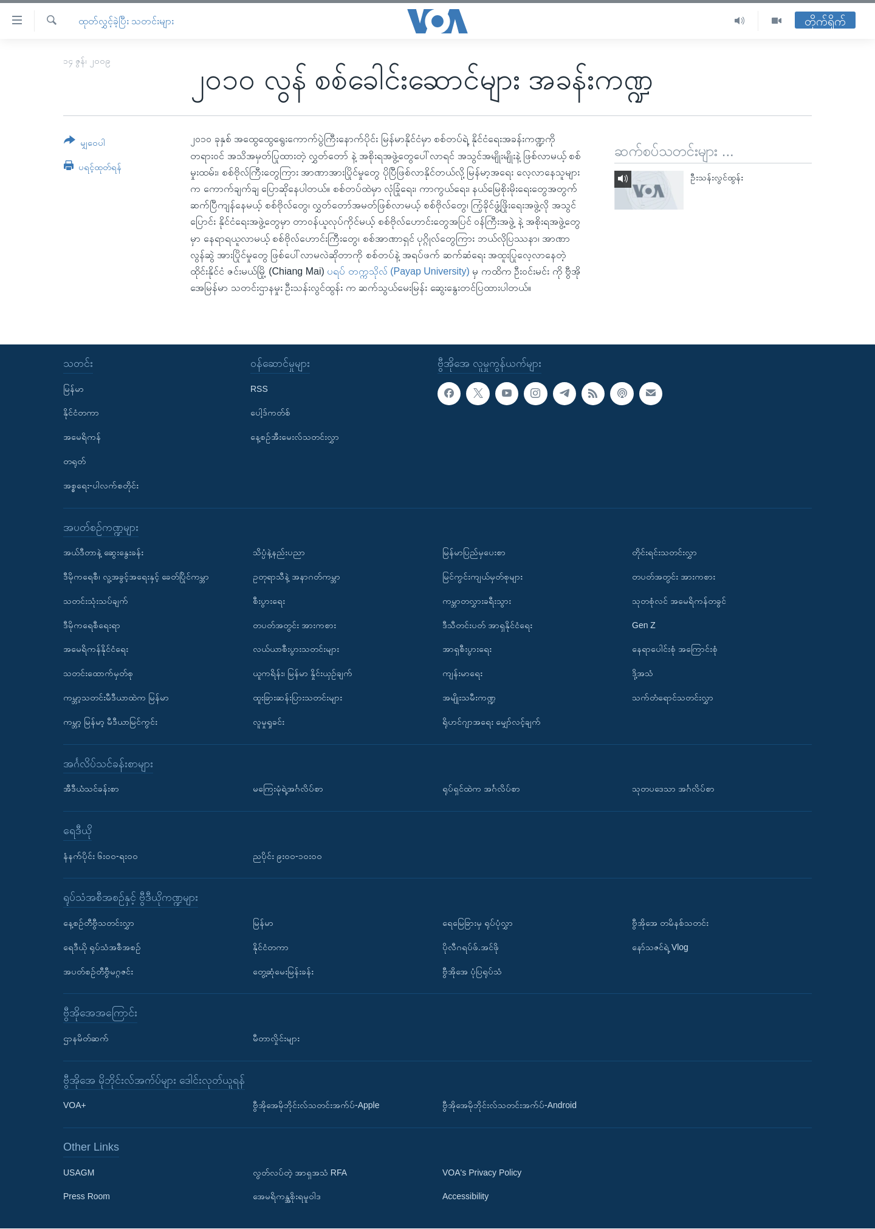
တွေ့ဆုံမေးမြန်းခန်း (283, 971)
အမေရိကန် (82, 437)
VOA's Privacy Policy (481, 1172)
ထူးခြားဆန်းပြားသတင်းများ (297, 697)
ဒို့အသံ (642, 673)
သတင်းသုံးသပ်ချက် (95, 601)
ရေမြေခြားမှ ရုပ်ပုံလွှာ (477, 923)
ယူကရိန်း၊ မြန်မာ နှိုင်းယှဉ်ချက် (302, 673)
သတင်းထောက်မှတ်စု (98, 673)
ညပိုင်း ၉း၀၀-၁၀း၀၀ (287, 856)
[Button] (84, 144)
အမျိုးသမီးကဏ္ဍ (469, 697)
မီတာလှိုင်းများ (276, 1038)
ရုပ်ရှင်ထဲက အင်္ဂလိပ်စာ (481, 788)
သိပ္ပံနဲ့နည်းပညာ (279, 552)
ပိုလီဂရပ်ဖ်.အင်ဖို (470, 947)
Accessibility (465, 1197)
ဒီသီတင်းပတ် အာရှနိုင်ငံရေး (487, 625)
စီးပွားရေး (269, 601)
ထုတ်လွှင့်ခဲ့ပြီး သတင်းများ (126, 21)
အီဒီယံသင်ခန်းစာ (91, 788)
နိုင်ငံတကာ (81, 413)
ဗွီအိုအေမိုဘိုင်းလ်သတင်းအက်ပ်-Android (509, 1106)
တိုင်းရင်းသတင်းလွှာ (664, 552)
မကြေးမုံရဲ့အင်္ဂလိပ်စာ (288, 788)
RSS (259, 389)
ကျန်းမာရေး (462, 673)
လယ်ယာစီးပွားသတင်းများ (296, 649)
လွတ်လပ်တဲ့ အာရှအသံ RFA (300, 1172)
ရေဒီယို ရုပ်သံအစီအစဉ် (102, 947)
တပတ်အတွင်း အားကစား (294, 625)
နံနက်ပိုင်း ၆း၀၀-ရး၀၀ (100, 856)
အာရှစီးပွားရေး (467, 649)
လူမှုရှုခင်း (268, 722)
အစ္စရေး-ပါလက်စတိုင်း (101, 485)
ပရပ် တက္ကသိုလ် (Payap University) (398, 271)
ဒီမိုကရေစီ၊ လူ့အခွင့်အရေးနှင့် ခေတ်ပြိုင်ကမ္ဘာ (136, 576)
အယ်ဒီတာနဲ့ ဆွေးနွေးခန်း (103, 552)
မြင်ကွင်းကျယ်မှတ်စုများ (482, 576)
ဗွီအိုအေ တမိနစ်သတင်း (670, 923)
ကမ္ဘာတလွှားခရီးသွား (476, 601)
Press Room (86, 1197)
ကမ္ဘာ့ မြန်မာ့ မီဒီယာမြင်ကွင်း (110, 722)
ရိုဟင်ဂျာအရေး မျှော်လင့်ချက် (491, 722)
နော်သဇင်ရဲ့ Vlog (660, 947)
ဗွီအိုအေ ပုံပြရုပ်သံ (472, 971)
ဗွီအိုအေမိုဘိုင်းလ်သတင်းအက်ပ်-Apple (316, 1106)
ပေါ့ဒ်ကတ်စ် (270, 413)
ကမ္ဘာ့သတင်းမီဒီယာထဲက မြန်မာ (116, 697)
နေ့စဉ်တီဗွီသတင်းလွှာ (98, 923)
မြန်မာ (73, 389)
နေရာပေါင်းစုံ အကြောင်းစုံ (675, 649)
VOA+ (74, 1106)
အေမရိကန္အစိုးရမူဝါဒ (287, 1197)
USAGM (78, 1172)
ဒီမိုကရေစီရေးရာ (91, 625)
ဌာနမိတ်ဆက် (86, 1038)
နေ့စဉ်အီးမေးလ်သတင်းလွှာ (294, 437)
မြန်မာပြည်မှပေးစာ (474, 552)
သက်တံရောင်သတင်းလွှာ (672, 697)
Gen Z (644, 625)
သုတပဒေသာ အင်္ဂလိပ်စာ (673, 788)
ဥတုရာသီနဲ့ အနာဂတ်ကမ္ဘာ (296, 576)
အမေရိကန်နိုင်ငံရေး (95, 649)
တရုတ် (74, 461)
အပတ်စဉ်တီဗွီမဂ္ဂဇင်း (98, 971)
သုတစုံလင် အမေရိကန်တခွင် (679, 601)
